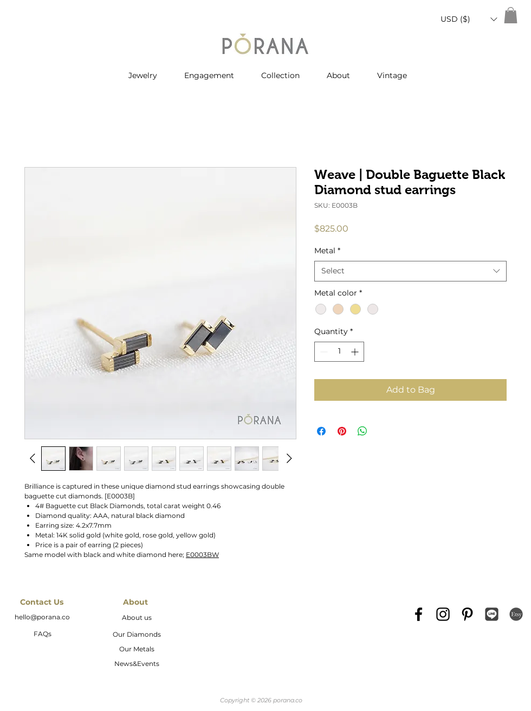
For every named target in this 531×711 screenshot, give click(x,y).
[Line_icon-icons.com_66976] (492, 614)
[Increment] (355, 351)
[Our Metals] (137, 650)
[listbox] (468, 19)
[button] (468, 19)
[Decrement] (322, 351)
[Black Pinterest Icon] (467, 614)
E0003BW (202, 554)
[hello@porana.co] (42, 618)
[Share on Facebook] (321, 431)
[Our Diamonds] (137, 635)
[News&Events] (137, 664)
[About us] (137, 618)
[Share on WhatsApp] (362, 431)
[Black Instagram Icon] (443, 614)
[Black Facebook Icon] (419, 614)
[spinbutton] (339, 351)
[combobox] (410, 271)
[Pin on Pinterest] (341, 431)
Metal (327, 250)
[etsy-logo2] (516, 614)
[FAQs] (42, 634)
